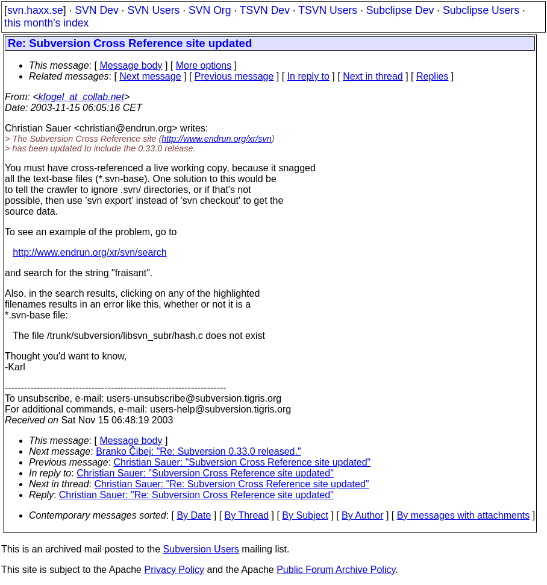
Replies (432, 76)
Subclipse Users (481, 10)
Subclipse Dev (400, 10)
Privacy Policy (174, 569)
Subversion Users (201, 549)
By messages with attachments (463, 515)
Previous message (234, 76)
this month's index (46, 23)
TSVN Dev (265, 10)
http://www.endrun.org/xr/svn (216, 139)
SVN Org (210, 10)
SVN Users (153, 10)
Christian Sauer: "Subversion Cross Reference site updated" (242, 462)
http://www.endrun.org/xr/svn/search (89, 252)
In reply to (308, 76)
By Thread (247, 515)
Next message (150, 76)
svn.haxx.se (35, 10)
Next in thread (373, 76)
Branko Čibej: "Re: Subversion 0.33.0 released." (198, 451)
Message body (130, 65)
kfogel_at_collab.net (81, 97)
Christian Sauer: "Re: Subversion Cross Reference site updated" (232, 484)
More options (204, 65)
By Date (194, 515)
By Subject (305, 515)
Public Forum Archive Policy (336, 569)
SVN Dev (96, 10)
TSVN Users (327, 10)
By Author (362, 515)
